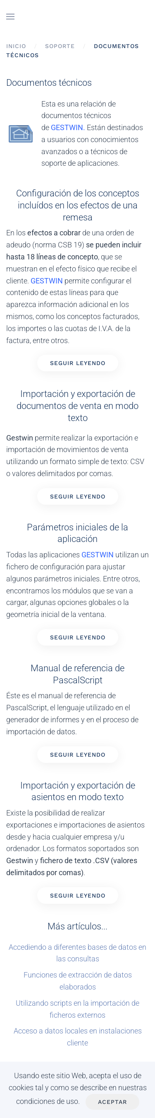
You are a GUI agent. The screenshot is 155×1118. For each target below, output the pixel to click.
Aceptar (112, 1102)
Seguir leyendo (77, 363)
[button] (10, 16)
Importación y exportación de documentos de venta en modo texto (77, 405)
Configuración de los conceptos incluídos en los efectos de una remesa (77, 205)
